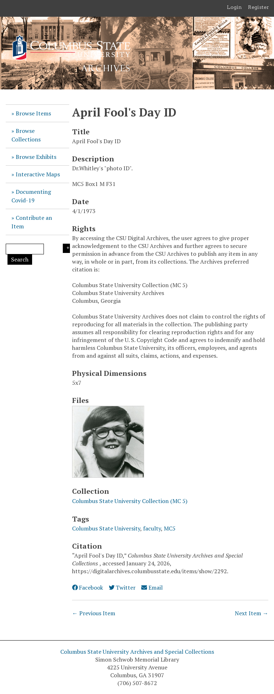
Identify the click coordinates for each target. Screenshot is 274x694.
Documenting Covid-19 (31, 196)
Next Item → (251, 613)
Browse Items (33, 113)
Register (258, 7)
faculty (152, 528)
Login (234, 7)
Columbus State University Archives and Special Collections (137, 652)
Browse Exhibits (36, 157)
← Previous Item (93, 613)
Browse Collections (26, 135)
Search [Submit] (20, 259)
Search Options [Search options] (66, 248)
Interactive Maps (38, 174)
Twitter (122, 587)
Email (151, 587)
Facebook (87, 587)
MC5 (170, 528)
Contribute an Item (31, 222)
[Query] (25, 249)
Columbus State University (106, 528)
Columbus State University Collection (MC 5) (129, 501)
